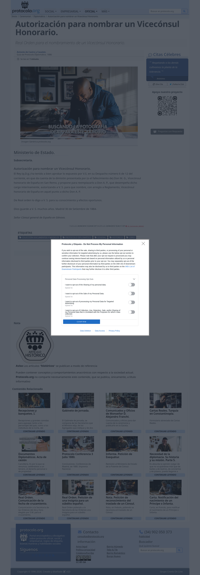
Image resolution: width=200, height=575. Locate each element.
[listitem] (100, 279)
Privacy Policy (114, 331)
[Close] (144, 244)
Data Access (100, 331)
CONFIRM (81, 322)
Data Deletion (85, 331)
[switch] (131, 284)
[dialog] (100, 287)
